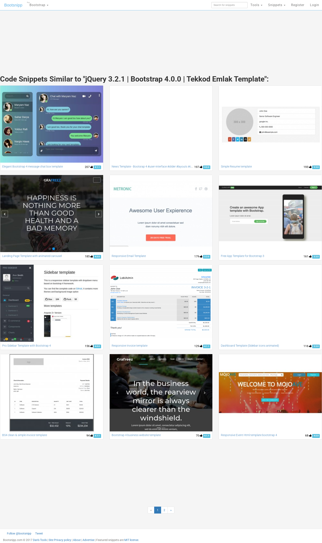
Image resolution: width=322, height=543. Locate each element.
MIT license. (131, 540)
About (77, 540)
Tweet (39, 533)
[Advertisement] (130, 38)
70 (199, 435)
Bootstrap (37, 4)
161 (307, 256)
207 (89, 167)
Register (297, 5)
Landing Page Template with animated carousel (32, 256)
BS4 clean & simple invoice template (24, 435)
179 (198, 256)
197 (198, 167)
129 (198, 346)
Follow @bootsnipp (19, 533)
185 (89, 256)
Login (314, 5)
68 (308, 435)
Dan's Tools (40, 540)
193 (307, 167)
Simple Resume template (236, 166)
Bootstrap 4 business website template (136, 435)
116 (307, 346)
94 (89, 435)
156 (89, 346)
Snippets (276, 5)
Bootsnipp (13, 5)
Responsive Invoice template (129, 345)
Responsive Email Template (129, 256)
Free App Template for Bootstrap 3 (242, 256)
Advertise (88, 540)
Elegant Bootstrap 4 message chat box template (32, 166)
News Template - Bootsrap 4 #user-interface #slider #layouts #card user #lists (160, 166)
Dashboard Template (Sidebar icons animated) (250, 345)
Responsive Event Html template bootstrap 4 (249, 435)
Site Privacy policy (60, 540)
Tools (256, 5)
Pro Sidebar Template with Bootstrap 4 (26, 345)
